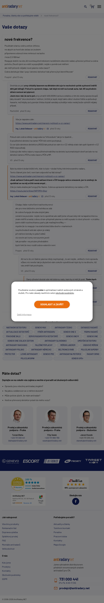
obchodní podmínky (65, 293)
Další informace (24, 314)
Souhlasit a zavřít (52, 304)
